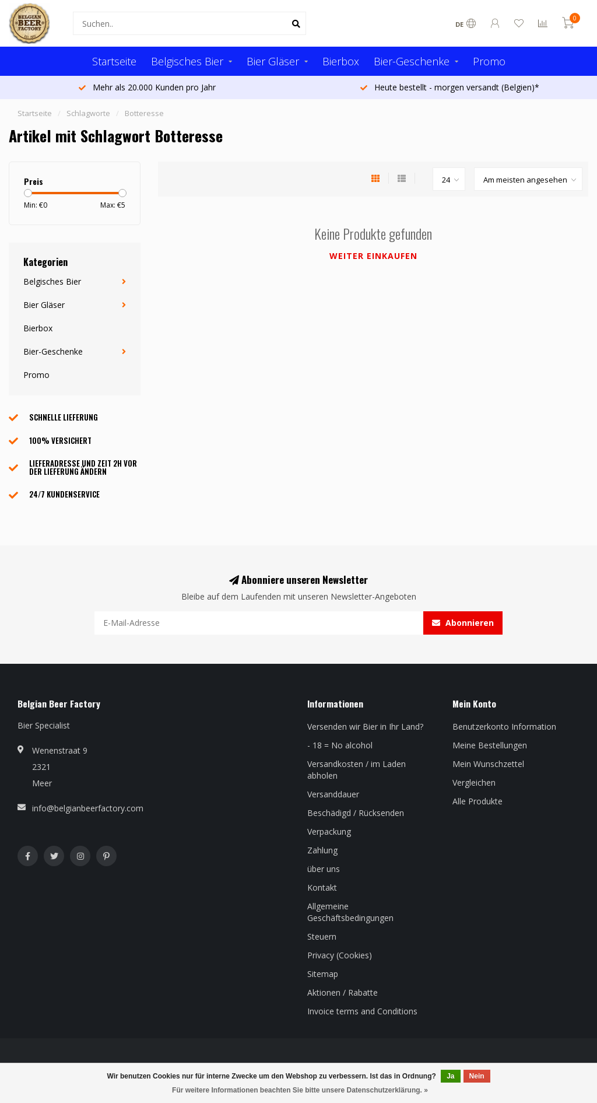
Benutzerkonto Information (504, 726)
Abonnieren (463, 622)
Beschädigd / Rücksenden (355, 812)
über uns (323, 868)
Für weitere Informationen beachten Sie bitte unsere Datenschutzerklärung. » (300, 1090)
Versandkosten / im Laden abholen (356, 769)
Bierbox (340, 61)
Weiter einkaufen (373, 255)
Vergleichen (474, 782)
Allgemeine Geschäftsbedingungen (350, 912)
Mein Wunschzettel (488, 763)
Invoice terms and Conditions (362, 1011)
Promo (489, 61)
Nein (476, 1076)
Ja (450, 1076)
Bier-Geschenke (411, 61)
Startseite (114, 61)
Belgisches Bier (187, 61)
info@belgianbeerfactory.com (87, 808)
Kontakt (322, 887)
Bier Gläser (273, 61)
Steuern (321, 936)
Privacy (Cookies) (339, 955)
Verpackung (329, 831)
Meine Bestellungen (489, 745)
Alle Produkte (477, 801)
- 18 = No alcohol (340, 745)
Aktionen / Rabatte (342, 992)
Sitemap (322, 973)
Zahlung (322, 850)
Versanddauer (333, 794)
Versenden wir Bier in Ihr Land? (365, 726)
